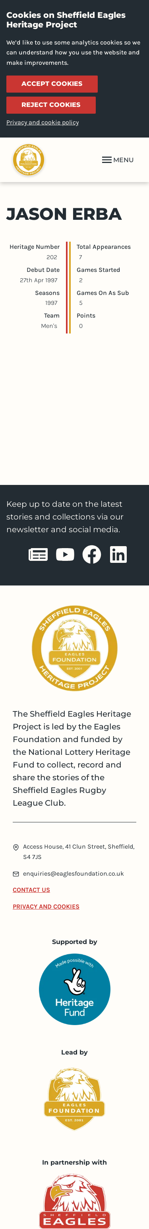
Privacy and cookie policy (42, 122)
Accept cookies (51, 83)
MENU (117, 159)
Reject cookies (50, 105)
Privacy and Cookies (46, 906)
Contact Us (31, 890)
